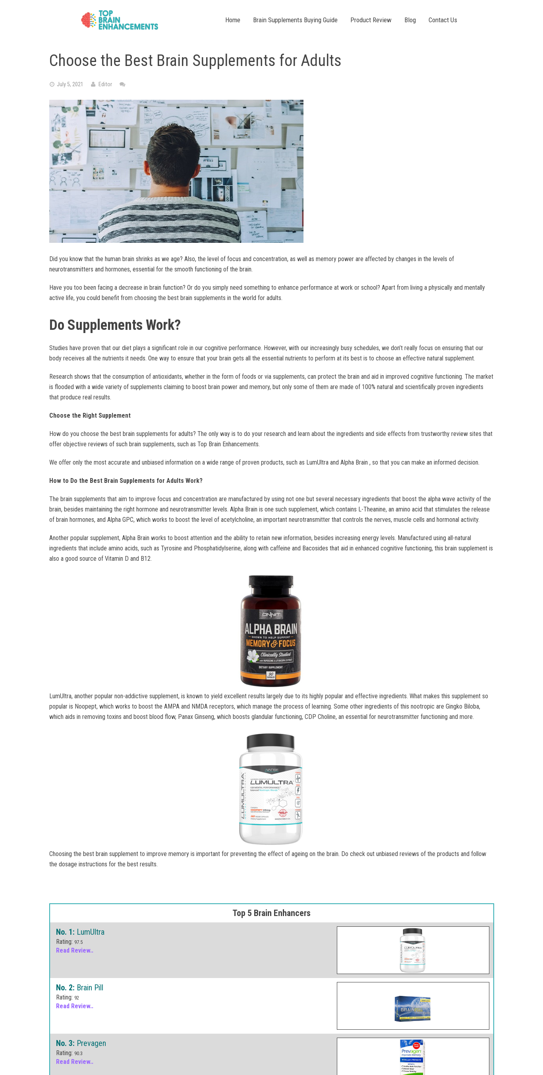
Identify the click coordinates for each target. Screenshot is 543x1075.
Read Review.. (74, 950)
